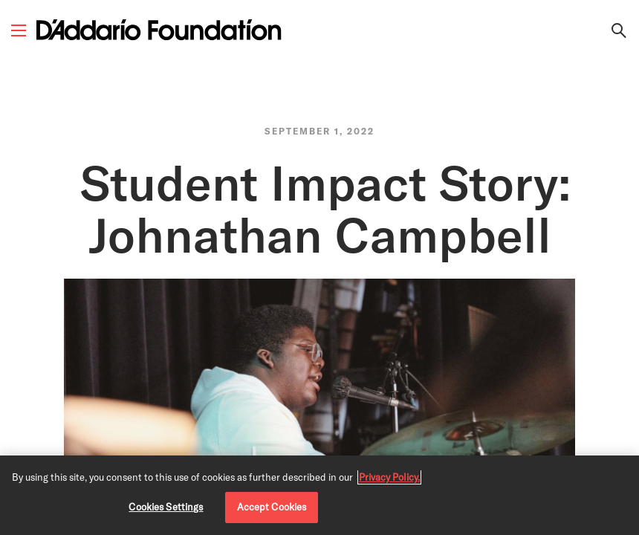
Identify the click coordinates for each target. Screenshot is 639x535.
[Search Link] (619, 30)
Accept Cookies (272, 507)
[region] (319, 495)
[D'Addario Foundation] (159, 30)
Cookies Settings (166, 507)
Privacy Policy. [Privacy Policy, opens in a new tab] (389, 477)
